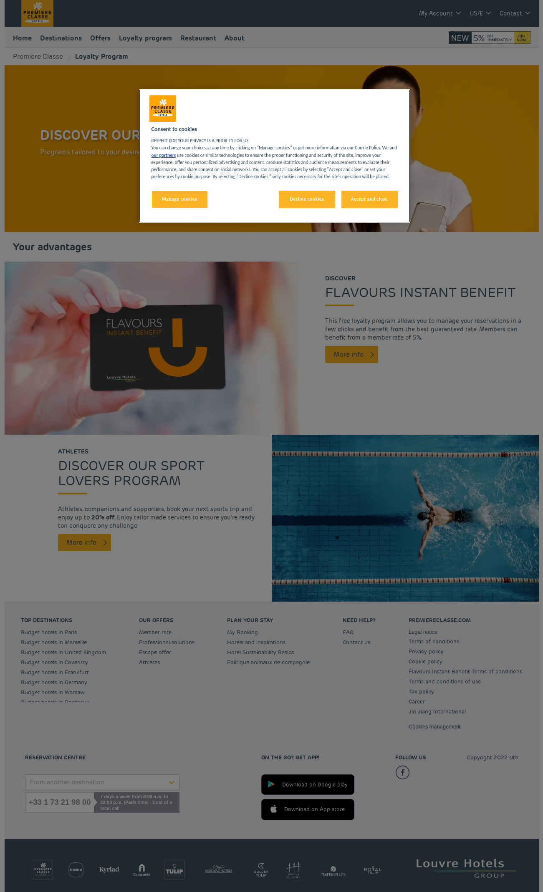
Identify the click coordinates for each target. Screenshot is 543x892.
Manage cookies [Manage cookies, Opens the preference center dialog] (179, 199)
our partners (164, 155)
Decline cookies (307, 199)
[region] (274, 156)
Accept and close (369, 199)
